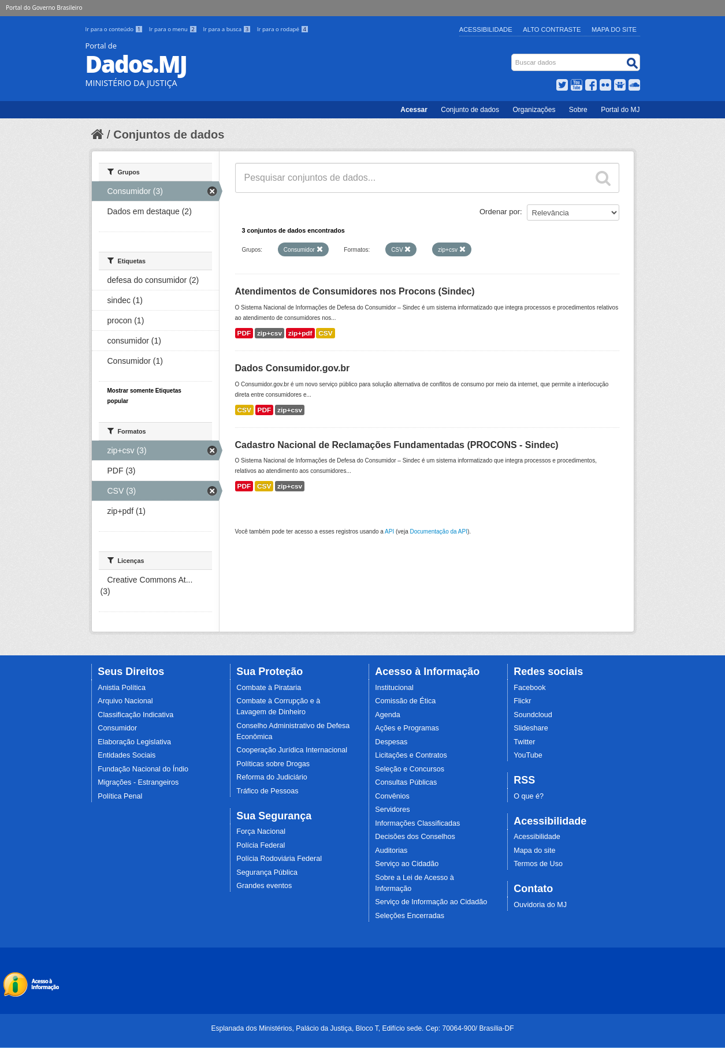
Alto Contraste (552, 29)
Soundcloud (533, 715)
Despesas (391, 742)
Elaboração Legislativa (134, 742)
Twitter (524, 742)
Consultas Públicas (406, 782)
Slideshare (531, 728)
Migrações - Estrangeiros (138, 782)
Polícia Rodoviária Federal (279, 859)
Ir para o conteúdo (114, 29)
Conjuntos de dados (168, 134)
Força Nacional (260, 831)
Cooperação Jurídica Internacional (291, 750)
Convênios (392, 796)
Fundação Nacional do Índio (143, 769)
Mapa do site (534, 850)
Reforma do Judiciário (271, 777)
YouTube (528, 755)
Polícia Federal (260, 845)
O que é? (529, 796)
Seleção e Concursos (409, 769)
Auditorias (391, 850)
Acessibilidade (485, 29)
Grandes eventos (264, 886)
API (389, 531)
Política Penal (120, 796)
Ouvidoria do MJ (540, 905)
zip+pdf (300, 333)
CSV (325, 333)
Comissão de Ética (405, 701)
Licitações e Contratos (411, 755)
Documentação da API (438, 531)
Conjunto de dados (470, 110)
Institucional (394, 688)
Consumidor (117, 728)
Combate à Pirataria (268, 688)
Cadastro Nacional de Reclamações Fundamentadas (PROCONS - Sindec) (397, 445)
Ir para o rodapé (282, 29)
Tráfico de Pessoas (267, 791)
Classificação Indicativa (135, 715)
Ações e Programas (407, 728)
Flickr (522, 701)
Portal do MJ (620, 110)
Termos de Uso (538, 864)
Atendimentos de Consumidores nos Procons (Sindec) (355, 291)
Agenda (387, 715)
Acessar (413, 110)
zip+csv (269, 333)
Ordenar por (499, 211)
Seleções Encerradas (409, 916)
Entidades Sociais (126, 755)
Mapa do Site (614, 29)
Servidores (392, 809)
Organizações (533, 110)
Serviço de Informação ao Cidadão (431, 902)
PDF (244, 333)
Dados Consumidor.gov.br (292, 368)
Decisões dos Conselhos (415, 837)
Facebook (529, 688)
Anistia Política (122, 688)
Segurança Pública (267, 872)
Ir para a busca (227, 29)
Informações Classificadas (417, 823)
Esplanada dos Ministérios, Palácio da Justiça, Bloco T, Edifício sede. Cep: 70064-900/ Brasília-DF (362, 1028)
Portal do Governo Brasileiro (44, 7)
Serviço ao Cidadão (406, 864)
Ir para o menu (174, 29)
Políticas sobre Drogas (273, 764)
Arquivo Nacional (125, 701)
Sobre (578, 110)
